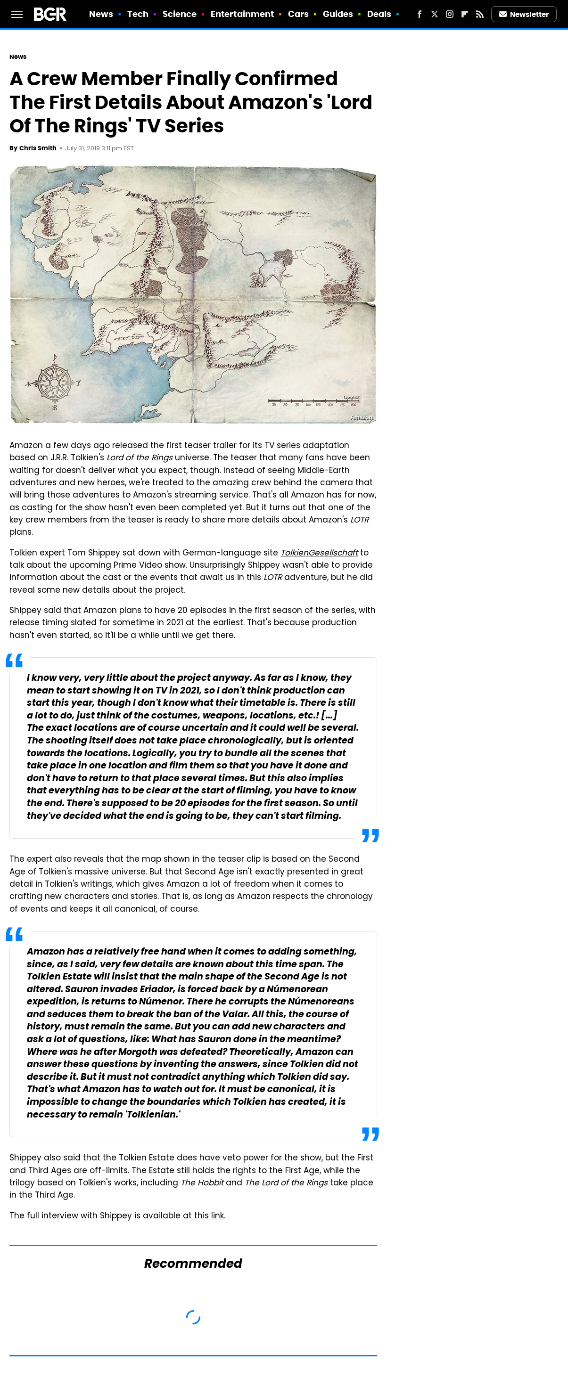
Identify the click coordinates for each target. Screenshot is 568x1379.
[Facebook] (419, 14)
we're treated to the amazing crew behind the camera (241, 483)
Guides (338, 13)
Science (180, 13)
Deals (379, 13)
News (101, 13)
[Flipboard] (465, 14)
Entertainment (242, 13)
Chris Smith (38, 148)
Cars (298, 13)
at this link (203, 1216)
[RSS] (480, 14)
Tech (137, 13)
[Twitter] (434, 14)
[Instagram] (449, 14)
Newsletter (524, 14)
